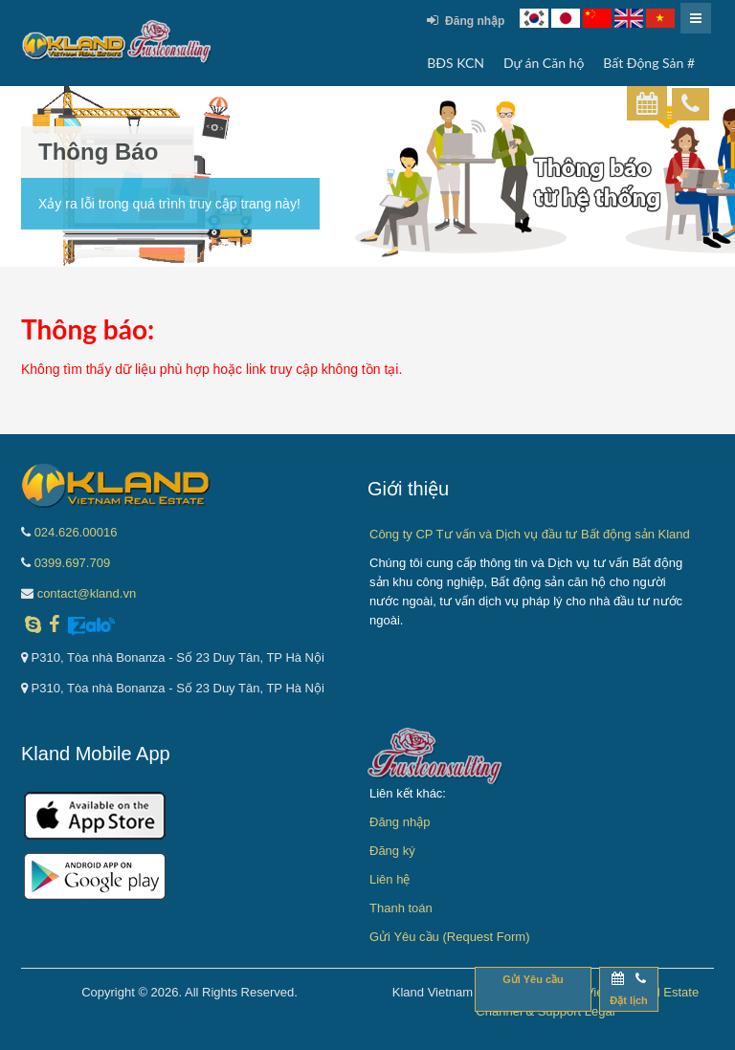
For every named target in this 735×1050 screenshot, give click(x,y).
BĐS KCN (455, 63)
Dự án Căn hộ (543, 63)
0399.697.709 (72, 563)
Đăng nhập (465, 20)
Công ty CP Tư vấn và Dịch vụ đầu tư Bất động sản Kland (529, 534)
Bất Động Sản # (649, 63)
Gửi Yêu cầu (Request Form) (449, 937)
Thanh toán (401, 908)
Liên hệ (389, 879)
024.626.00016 (76, 532)
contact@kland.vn (87, 593)
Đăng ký (392, 850)
